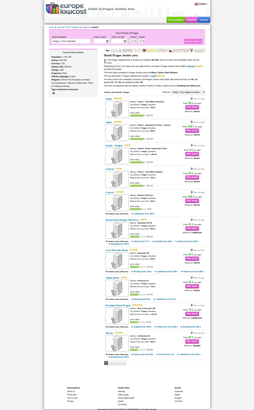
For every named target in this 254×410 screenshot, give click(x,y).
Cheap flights (176, 20)
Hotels (120, 401)
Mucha (191, 66)
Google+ (178, 398)
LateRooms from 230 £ (167, 271)
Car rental (122, 404)
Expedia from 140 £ (163, 241)
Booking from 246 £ (120, 244)
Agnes (109, 122)
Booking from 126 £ (143, 271)
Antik (153, 76)
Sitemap (121, 391)
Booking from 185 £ (120, 357)
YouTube (178, 401)
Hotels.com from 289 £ (167, 327)
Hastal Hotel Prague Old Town (122, 219)
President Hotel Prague (118, 305)
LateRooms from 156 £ (190, 354)
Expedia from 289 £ (142, 327)
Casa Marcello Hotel (117, 250)
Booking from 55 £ (142, 299)
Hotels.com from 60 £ (143, 354)
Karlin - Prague (114, 145)
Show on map (198, 99)
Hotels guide (123, 395)
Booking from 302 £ (192, 327)
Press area (72, 395)
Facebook (178, 391)
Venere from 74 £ (166, 354)
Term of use (72, 398)
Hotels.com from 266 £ (193, 271)
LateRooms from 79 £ (166, 299)
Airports (191, 20)
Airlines (203, 20)
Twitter (177, 395)
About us (71, 391)
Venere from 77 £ (141, 241)
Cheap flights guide (126, 398)
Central (110, 168)
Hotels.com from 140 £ (188, 241)
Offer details (192, 107)
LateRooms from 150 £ (144, 214)
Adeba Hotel (112, 277)
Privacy (70, 401)
